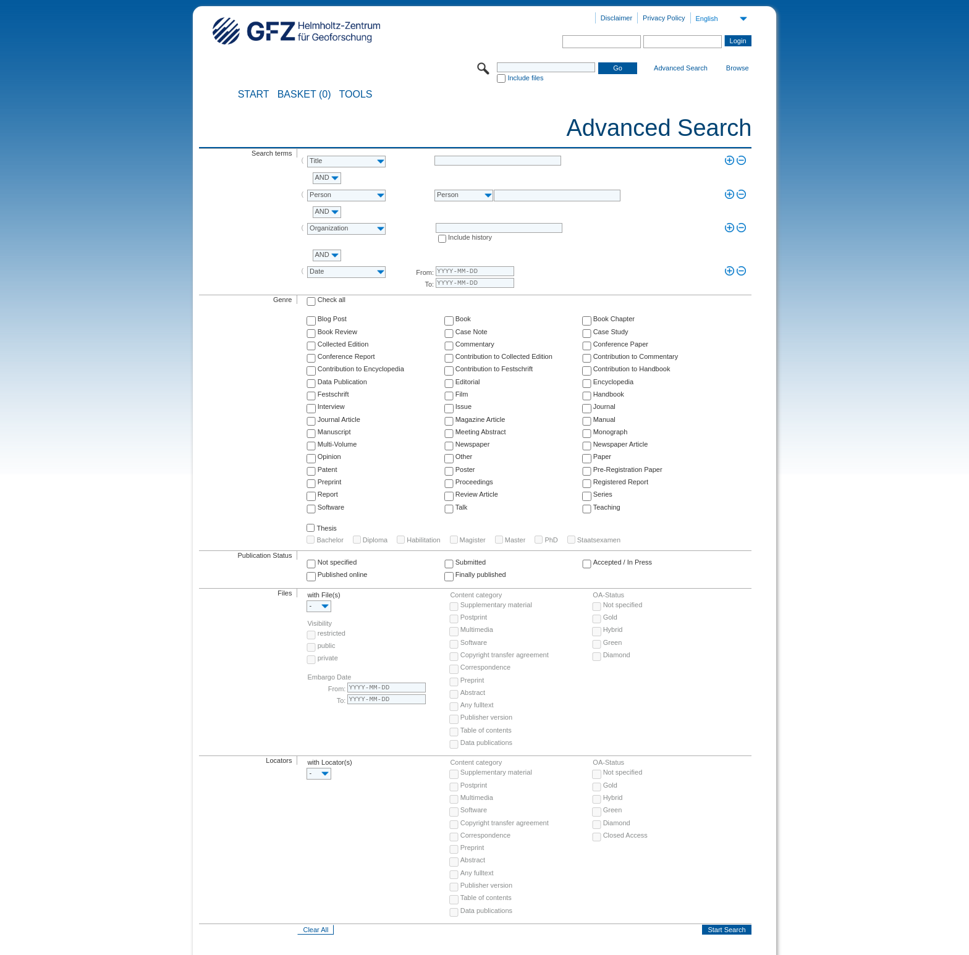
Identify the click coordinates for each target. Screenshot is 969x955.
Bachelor (329, 540)
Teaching (606, 507)
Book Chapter (614, 318)
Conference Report (346, 356)
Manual (604, 419)
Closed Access (625, 835)
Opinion (329, 456)
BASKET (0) (304, 94)
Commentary (474, 344)
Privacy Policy (664, 18)
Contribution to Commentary (636, 356)
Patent (327, 469)
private (328, 658)
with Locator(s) (329, 762)
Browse (737, 68)
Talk (461, 507)
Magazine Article (480, 419)
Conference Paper (620, 344)
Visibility (319, 623)
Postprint (473, 617)
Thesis (326, 528)
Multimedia (476, 629)
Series (602, 494)
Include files (525, 78)
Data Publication (342, 381)
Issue (463, 406)
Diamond (616, 654)
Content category (476, 595)
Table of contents (486, 730)
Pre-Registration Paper (627, 469)
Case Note (471, 331)
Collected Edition (343, 344)
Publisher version (486, 717)
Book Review (337, 331)
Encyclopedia (613, 381)
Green (612, 642)
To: (429, 284)
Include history (470, 237)
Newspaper (472, 444)
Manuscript (334, 431)
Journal (604, 406)
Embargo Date (329, 677)
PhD (550, 540)
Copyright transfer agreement (504, 654)
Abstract (472, 692)
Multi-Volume (337, 444)
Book (463, 318)
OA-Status (608, 595)
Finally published (480, 574)
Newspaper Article (620, 444)
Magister (473, 540)
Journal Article (339, 419)
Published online (343, 574)
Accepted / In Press (622, 562)
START (253, 94)
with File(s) (323, 595)
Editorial (467, 381)
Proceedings (474, 482)
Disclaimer (616, 18)
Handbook (608, 394)
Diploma (375, 540)
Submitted (470, 562)
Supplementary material (496, 604)
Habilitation (423, 540)
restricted (331, 633)
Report (328, 494)
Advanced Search (681, 68)
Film (461, 394)
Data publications (486, 742)
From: (425, 272)
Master (515, 540)
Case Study (610, 331)
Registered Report (620, 482)
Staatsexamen (598, 540)
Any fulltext (477, 705)
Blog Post (332, 318)
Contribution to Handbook (632, 368)
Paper (602, 456)
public (327, 645)
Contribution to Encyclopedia (361, 368)
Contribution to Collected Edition (503, 356)
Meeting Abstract (480, 431)
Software (331, 507)
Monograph (610, 431)
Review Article (476, 494)
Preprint (330, 482)
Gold (610, 617)
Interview (331, 406)
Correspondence (485, 667)
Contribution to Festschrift (494, 368)
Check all (331, 299)
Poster (465, 469)
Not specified (337, 562)
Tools (356, 94)
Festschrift (333, 394)
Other (464, 456)
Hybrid (613, 629)
